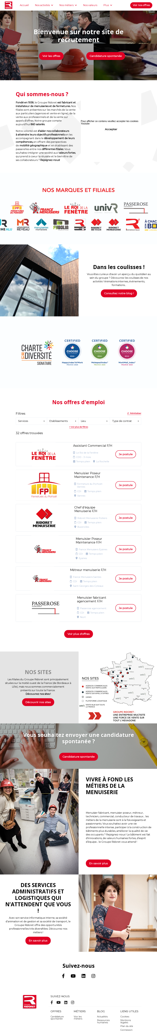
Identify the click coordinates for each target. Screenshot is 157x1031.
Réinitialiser (134, 413)
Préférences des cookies (127, 992)
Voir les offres (51, 56)
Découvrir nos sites (38, 658)
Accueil (24, 5)
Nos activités (44, 5)
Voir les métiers (78, 973)
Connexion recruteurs (126, 987)
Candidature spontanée (106, 56)
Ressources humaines (103, 977)
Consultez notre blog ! (119, 293)
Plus (107, 5)
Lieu (94, 421)
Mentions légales (125, 977)
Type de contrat (125, 421)
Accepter (111, 129)
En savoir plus (98, 819)
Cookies (124, 972)
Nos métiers (68, 5)
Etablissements (62, 421)
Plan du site (126, 982)
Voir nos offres (141, 5)
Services (31, 421)
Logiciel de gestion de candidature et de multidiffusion (78, 1022)
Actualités (102, 972)
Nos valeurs (90, 5)
